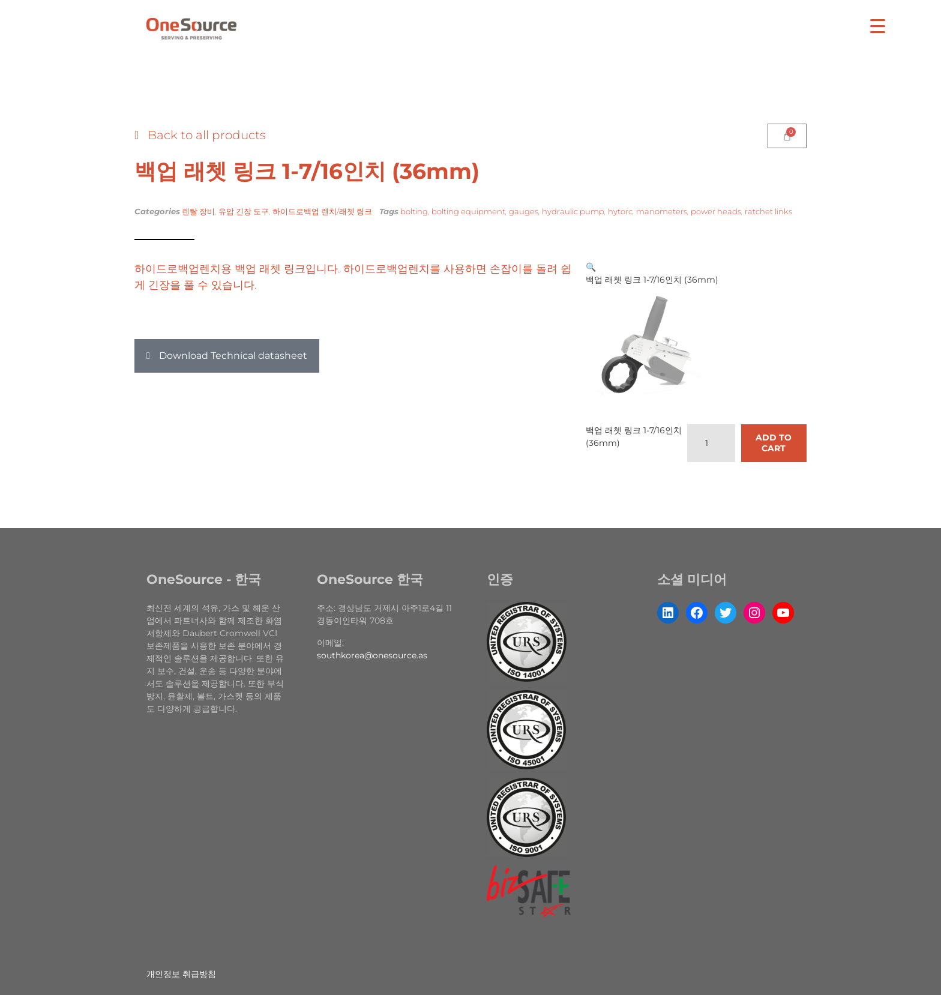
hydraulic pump (573, 211)
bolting (414, 211)
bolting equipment (468, 211)
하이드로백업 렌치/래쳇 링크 (322, 211)
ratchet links (768, 211)
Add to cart (774, 443)
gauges (523, 211)
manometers (661, 211)
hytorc (620, 211)
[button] (226, 356)
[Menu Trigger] (877, 25)
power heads (716, 211)
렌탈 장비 (198, 211)
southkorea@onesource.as (372, 655)
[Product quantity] (711, 443)
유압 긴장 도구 (243, 211)
